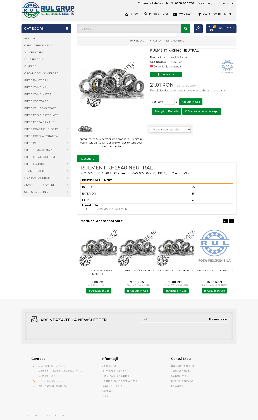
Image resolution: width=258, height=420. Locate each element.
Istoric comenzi (182, 380)
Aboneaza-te (218, 319)
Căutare (185, 28)
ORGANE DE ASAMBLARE (41, 73)
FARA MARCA (178, 57)
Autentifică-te (181, 370)
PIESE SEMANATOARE (39, 150)
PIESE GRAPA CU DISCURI (41, 129)
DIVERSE (30, 66)
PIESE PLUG (32, 143)
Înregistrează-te (183, 365)
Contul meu (179, 375)
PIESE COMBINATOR (38, 94)
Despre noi (109, 365)
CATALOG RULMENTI (216, 14)
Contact (183, 14)
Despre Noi (156, 14)
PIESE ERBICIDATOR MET (41, 115)
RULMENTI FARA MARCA (97, 209)
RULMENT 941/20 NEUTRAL (137, 270)
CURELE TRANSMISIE (38, 45)
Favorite (177, 385)
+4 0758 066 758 (51, 380)
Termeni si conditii (114, 370)
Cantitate (157, 101)
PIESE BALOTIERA (36, 80)
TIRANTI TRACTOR (35, 171)
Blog (131, 14)
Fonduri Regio (112, 385)
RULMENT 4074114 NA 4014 (214, 270)
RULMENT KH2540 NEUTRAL (168, 40)
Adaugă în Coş (191, 101)
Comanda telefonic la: (166, 3)
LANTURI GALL (34, 59)
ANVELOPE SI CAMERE (39, 184)
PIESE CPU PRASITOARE (40, 108)
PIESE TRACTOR (34, 164)
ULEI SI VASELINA (36, 191)
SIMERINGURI (33, 52)
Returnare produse (115, 375)
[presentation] (166, 330)
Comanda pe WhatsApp (202, 111)
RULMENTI (142, 40)
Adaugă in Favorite (167, 111)
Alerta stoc (166, 74)
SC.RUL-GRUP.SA (40, 415)
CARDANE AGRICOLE (38, 177)
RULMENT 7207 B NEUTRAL (176, 270)
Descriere (88, 158)
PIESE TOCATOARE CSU (39, 157)
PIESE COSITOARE (36, 101)
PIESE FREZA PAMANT (39, 122)
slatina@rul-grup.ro (53, 385)
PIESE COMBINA (35, 87)
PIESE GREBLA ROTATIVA (41, 136)
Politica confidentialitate (119, 380)
